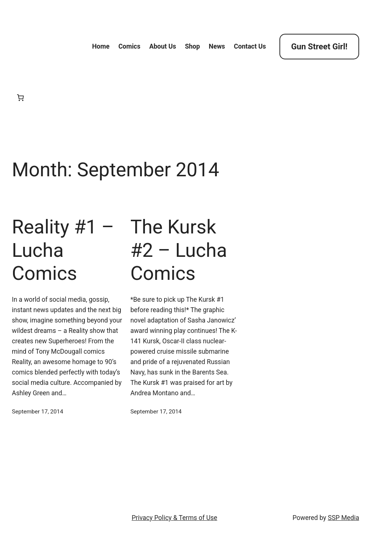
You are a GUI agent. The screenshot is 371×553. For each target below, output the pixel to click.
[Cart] (20, 98)
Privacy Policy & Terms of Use (174, 517)
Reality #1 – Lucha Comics (63, 250)
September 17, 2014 (37, 411)
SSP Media (343, 517)
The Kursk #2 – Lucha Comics (178, 250)
